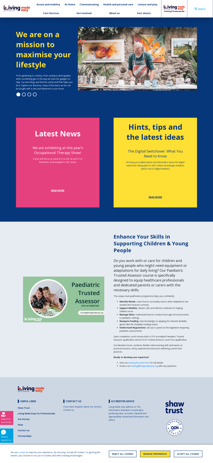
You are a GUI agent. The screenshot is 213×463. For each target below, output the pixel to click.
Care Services (51, 13)
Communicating (89, 4)
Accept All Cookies (188, 453)
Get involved (84, 13)
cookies (22, 452)
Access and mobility (48, 4)
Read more (57, 190)
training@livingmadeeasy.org (144, 366)
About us (114, 13)
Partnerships (25, 436)
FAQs (20, 424)
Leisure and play (147, 4)
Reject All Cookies (122, 453)
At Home (70, 4)
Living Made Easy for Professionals (36, 413)
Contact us (23, 430)
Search (200, 8)
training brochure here (139, 362)
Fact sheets (144, 13)
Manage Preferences (155, 453)
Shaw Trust (24, 407)
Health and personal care (118, 4)
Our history (24, 419)
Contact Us (68, 410)
